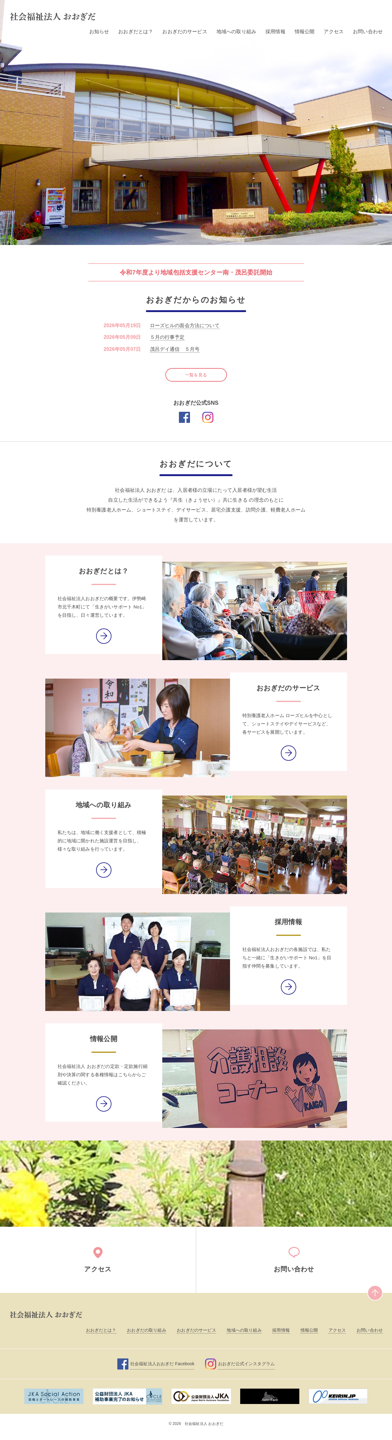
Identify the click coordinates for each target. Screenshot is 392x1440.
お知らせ (99, 31)
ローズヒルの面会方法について (185, 325)
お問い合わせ (368, 31)
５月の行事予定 (167, 337)
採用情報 (275, 31)
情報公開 (305, 31)
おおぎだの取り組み (146, 1336)
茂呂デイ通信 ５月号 (175, 349)
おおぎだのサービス (184, 31)
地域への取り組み (236, 31)
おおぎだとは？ (135, 31)
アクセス (334, 31)
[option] (196, 122)
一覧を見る (196, 369)
